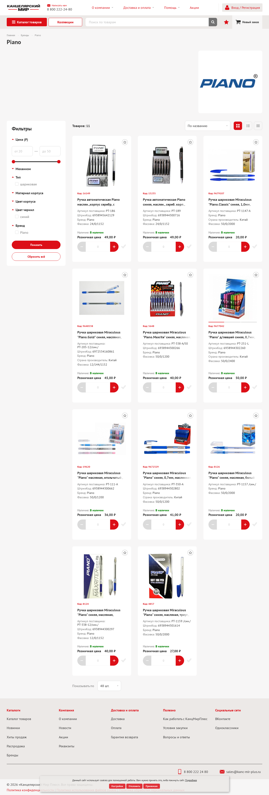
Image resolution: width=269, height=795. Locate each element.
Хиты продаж (17, 737)
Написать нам (57, 5)
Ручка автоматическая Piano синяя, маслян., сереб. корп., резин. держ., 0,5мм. (164, 204)
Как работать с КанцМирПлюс (185, 719)
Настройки (117, 786)
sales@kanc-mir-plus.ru (240, 771)
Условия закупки (175, 728)
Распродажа (16, 746)
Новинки (13, 728)
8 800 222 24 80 (192, 771)
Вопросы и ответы (176, 737)
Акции (63, 737)
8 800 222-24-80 (59, 9)
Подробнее (191, 780)
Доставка (118, 719)
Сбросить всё (36, 256)
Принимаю (152, 786)
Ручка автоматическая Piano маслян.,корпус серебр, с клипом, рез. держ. (98, 204)
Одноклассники (227, 728)
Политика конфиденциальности (30, 790)
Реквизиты (66, 746)
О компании (68, 719)
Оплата (116, 728)
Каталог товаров (19, 719)
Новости (65, 728)
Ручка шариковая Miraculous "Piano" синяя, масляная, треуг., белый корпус (166, 615)
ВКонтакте (222, 719)
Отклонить (134, 786)
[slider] (13, 161)
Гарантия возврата (124, 737)
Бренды (12, 755)
